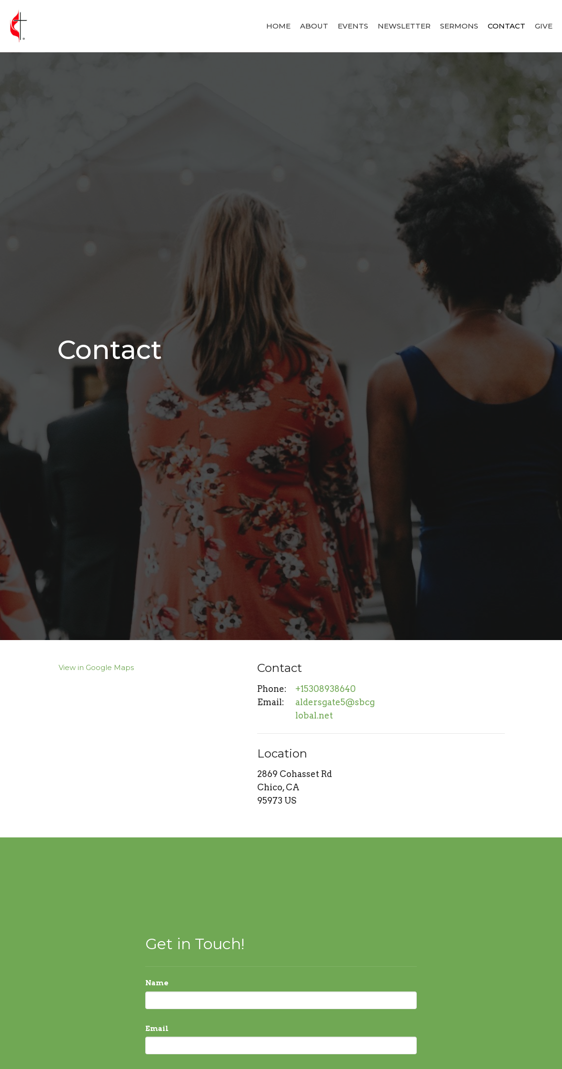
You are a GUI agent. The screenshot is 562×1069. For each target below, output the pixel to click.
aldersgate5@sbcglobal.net (335, 708)
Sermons (459, 25)
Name (157, 983)
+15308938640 (325, 689)
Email (157, 1028)
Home (278, 25)
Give (543, 25)
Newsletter (404, 25)
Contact (506, 25)
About (314, 25)
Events (353, 25)
